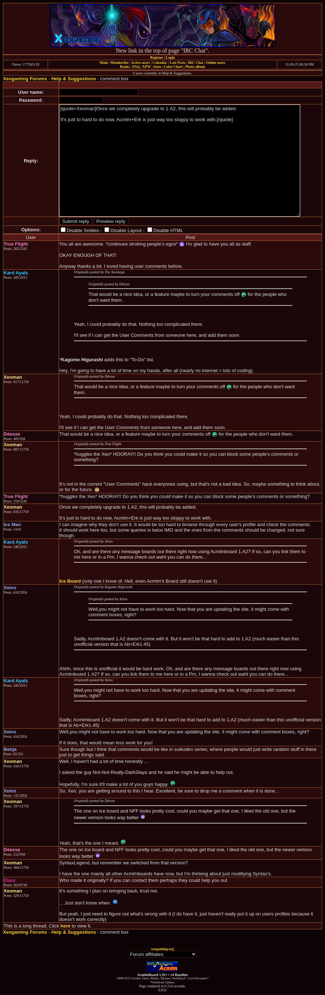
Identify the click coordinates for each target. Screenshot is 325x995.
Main (104, 63)
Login (170, 57)
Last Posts (178, 63)
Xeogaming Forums (25, 78)
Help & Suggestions (73, 78)
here (65, 926)
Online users (216, 63)
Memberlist (119, 63)
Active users (140, 63)
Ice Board (70, 581)
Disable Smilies (83, 230)
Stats (157, 67)
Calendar (159, 63)
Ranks (125, 67)
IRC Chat (195, 63)
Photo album (195, 67)
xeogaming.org (162, 949)
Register (156, 57)
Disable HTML (168, 230)
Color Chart (173, 67)
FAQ (136, 67)
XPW (146, 67)
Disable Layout (126, 230)
